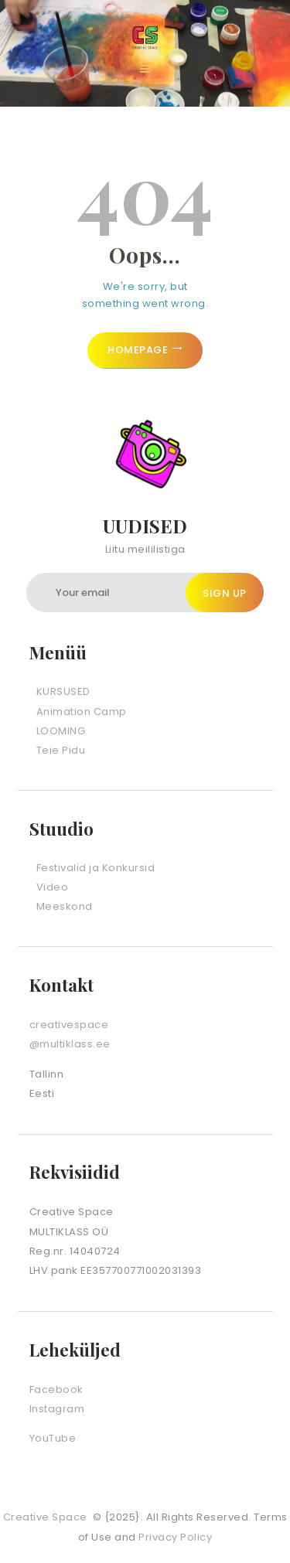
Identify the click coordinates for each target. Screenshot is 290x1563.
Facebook (56, 1389)
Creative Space (46, 1517)
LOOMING (61, 731)
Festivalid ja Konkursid (95, 867)
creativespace (69, 1024)
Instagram (57, 1408)
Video (52, 887)
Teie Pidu (61, 750)
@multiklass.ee (70, 1044)
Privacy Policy (175, 1537)
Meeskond (64, 906)
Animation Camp (81, 711)
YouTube (53, 1438)
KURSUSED (63, 691)
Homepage (137, 349)
